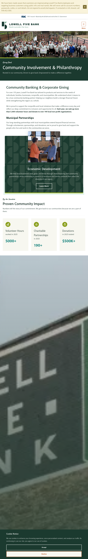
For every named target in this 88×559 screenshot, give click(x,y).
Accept (44, 547)
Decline (44, 554)
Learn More (44, 186)
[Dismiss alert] (85, 7)
